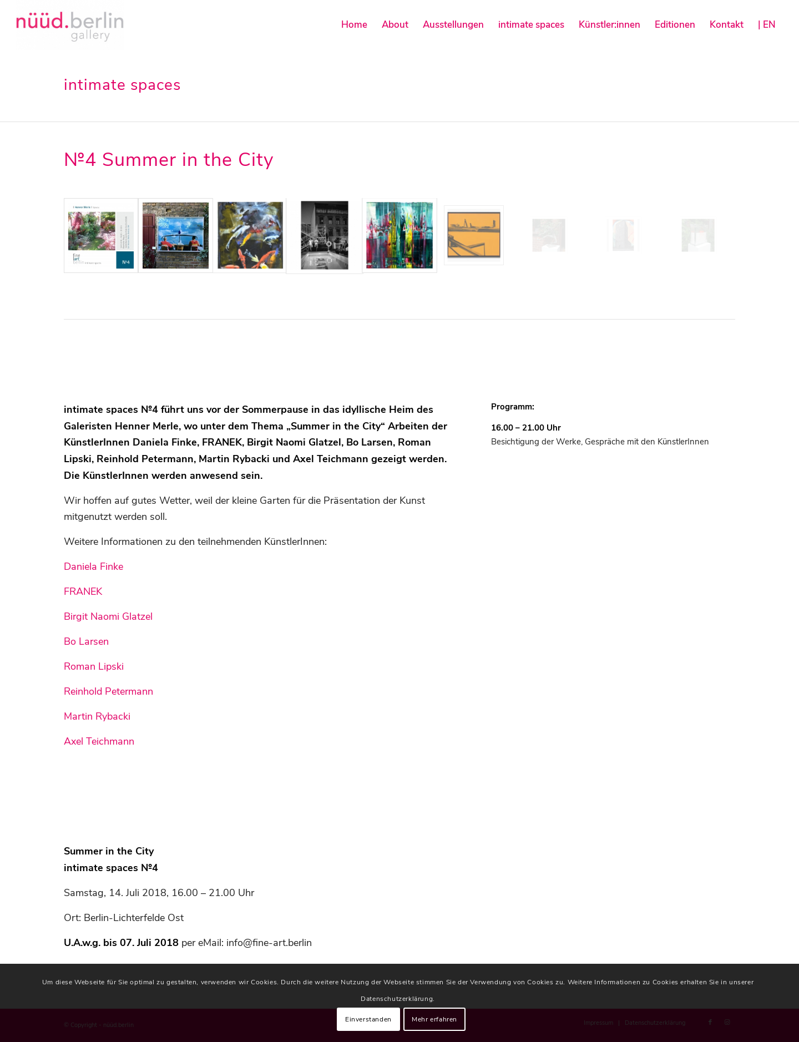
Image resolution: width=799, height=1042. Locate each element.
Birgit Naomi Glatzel (108, 616)
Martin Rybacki (97, 716)
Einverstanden (368, 1019)
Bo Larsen (86, 641)
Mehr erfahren (434, 1019)
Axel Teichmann (99, 741)
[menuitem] (354, 25)
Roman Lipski (94, 666)
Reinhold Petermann (108, 691)
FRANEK (83, 591)
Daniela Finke (93, 566)
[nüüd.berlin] (70, 25)
